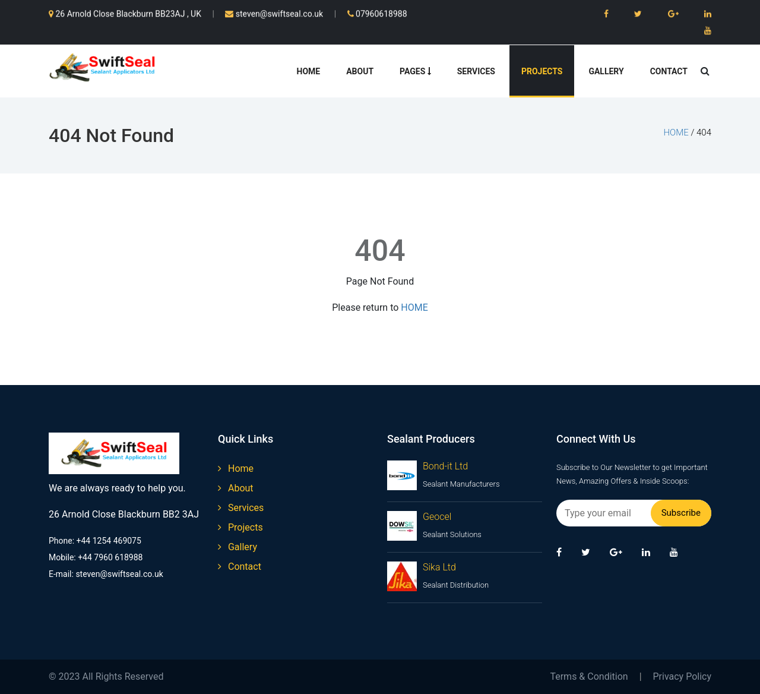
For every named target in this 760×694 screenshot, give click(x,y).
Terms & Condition (589, 676)
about (236, 488)
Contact (669, 71)
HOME (414, 307)
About (359, 71)
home (675, 132)
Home (309, 71)
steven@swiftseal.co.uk (274, 12)
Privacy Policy (682, 676)
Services (476, 71)
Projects (542, 71)
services (241, 507)
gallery (237, 547)
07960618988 (377, 12)
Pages (415, 71)
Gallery (605, 71)
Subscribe (681, 512)
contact (239, 566)
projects (240, 527)
